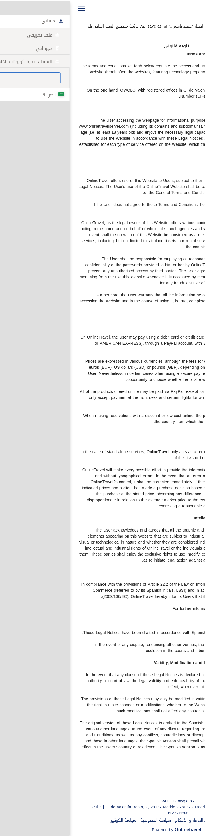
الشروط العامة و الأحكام (122, 820)
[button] (7, 8)
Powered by (102, 830)
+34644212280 (102, 813)
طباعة (196, 20)
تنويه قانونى (159, 820)
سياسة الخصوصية (82, 820)
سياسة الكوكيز (49, 820)
